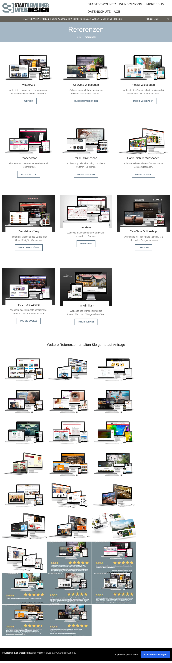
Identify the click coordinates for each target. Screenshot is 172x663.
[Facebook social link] (164, 20)
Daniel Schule (143, 176)
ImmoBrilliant (86, 323)
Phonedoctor (29, 176)
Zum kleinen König (28, 249)
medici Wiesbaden (143, 102)
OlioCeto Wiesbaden (86, 102)
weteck (28, 102)
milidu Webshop (86, 176)
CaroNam (143, 249)
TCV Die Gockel (28, 322)
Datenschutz (133, 656)
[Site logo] (25, 7)
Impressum (120, 656)
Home (78, 38)
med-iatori (86, 245)
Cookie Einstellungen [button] (155, 656)
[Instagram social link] (168, 20)
